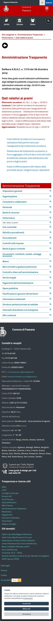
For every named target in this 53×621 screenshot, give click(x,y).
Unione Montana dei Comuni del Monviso (19, 543)
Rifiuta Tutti (26, 609)
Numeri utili (7, 496)
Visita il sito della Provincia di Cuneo (17, 537)
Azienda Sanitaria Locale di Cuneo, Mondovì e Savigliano (25, 555)
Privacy (4, 570)
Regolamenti (7, 514)
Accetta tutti (27, 603)
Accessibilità (6, 580)
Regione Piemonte (11, 2)
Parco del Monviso (9, 549)
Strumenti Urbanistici (11, 517)
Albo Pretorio (7, 505)
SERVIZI (49, 2)
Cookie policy (28, 598)
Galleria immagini (9, 523)
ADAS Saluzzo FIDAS (10, 558)
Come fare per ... (8, 499)
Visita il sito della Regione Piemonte (17, 534)
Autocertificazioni (9, 502)
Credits (4, 575)
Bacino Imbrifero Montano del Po (16, 546)
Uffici (4, 487)
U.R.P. (4, 490)
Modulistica (7, 511)
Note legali (5, 565)
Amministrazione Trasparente (14, 508)
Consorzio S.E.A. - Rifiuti (12, 552)
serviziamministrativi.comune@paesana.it (22, 376)
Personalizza (26, 614)
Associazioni (7, 520)
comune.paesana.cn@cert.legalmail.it (20, 372)
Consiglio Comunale (10, 493)
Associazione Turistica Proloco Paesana (18, 540)
